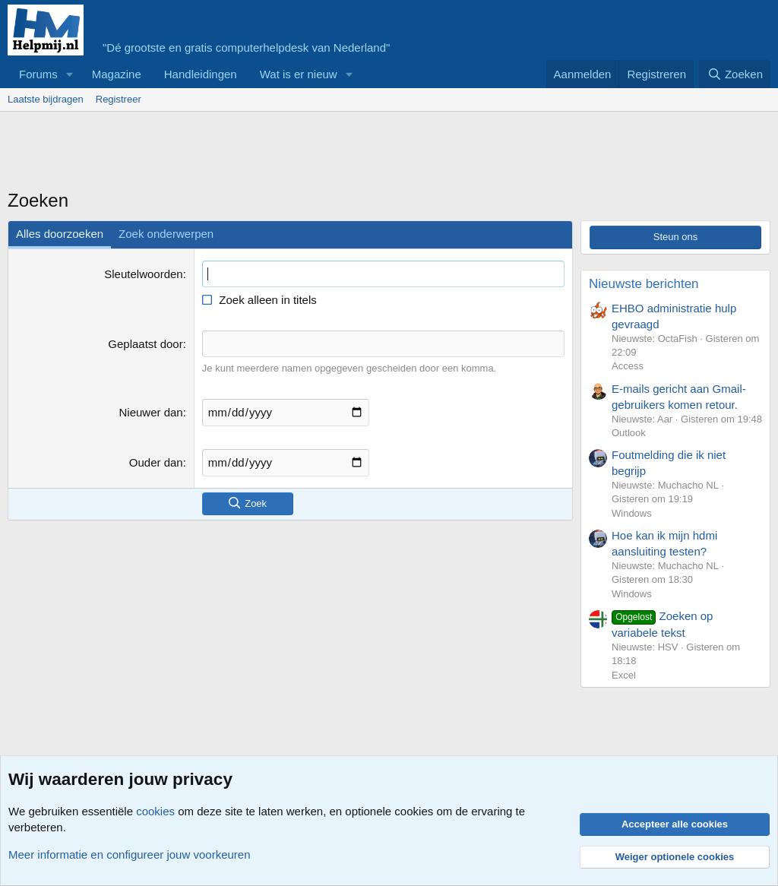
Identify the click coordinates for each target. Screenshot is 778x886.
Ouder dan (156, 462)
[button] (70, 74)
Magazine (116, 74)
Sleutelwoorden (143, 273)
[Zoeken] (734, 74)
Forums (38, 74)
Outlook (629, 432)
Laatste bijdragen (46, 99)
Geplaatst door (145, 343)
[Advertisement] (284, 153)
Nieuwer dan (150, 412)
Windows (632, 513)
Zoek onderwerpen (166, 233)
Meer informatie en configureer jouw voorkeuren (129, 854)
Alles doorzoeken (59, 233)
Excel (624, 675)
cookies (155, 811)
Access (628, 366)
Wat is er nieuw (298, 74)
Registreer (118, 99)
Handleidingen (200, 74)
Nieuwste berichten (644, 284)
